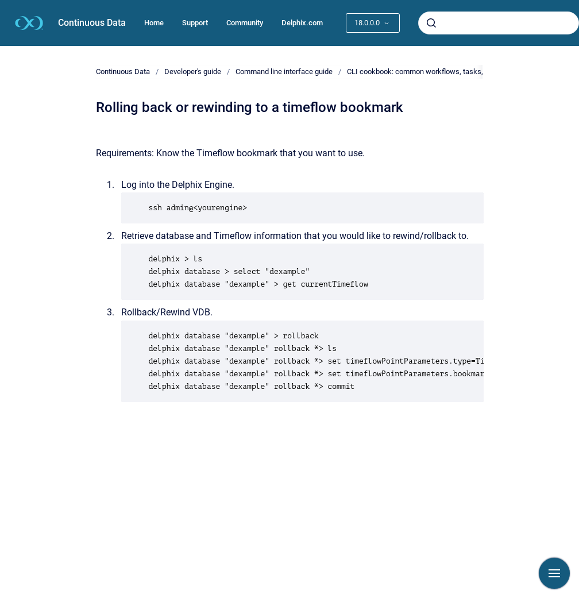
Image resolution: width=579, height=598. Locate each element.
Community (244, 22)
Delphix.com (302, 22)
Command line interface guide (284, 71)
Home (154, 22)
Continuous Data (92, 22)
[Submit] (431, 23)
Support (195, 22)
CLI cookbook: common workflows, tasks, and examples (438, 71)
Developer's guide (192, 71)
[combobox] (498, 23)
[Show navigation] (554, 573)
